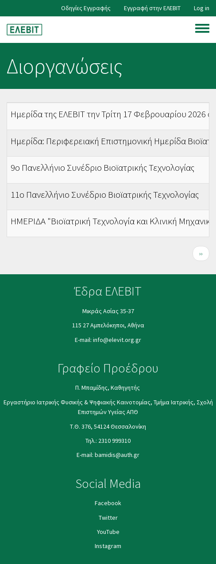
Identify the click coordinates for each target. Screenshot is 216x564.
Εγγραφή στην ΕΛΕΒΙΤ (152, 8)
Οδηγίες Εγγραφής (86, 8)
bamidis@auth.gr (117, 455)
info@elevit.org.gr (117, 340)
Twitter (108, 518)
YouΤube (108, 532)
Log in (201, 8)
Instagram (108, 546)
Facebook (108, 503)
